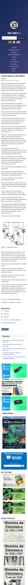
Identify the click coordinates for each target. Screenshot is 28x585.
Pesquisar (21, 38)
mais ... (14, 71)
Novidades (14, 64)
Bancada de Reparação (14, 54)
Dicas (14, 59)
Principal (14, 47)
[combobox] (9, 38)
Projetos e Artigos (14, 66)
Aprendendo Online (14, 50)
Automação (14, 52)
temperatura (5, 329)
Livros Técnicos (14, 61)
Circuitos (14, 57)
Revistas (14, 69)
